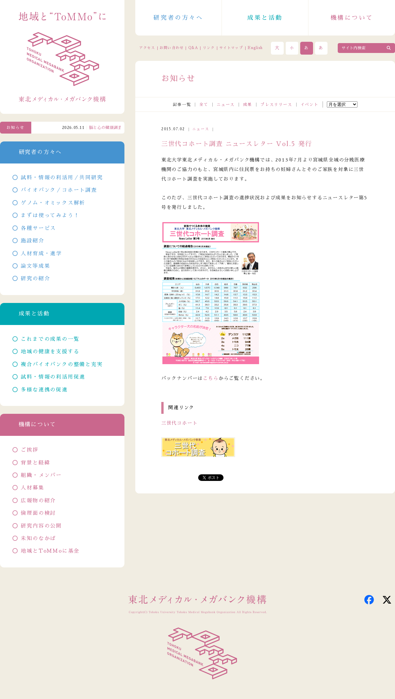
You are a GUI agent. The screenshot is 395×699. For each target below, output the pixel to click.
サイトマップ (231, 48)
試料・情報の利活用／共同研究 (62, 177)
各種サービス (38, 228)
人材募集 (32, 487)
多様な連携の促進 (44, 389)
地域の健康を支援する (50, 351)
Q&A (193, 48)
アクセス (147, 48)
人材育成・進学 (41, 253)
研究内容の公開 (41, 526)
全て (203, 105)
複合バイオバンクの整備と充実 (62, 364)
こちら (210, 378)
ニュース (226, 105)
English (255, 48)
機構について (351, 18)
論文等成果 (35, 266)
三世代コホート (179, 423)
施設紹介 (32, 240)
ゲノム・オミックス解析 (53, 203)
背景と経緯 (35, 462)
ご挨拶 (29, 450)
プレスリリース (276, 105)
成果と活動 (265, 18)
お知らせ (16, 128)
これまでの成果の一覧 (50, 339)
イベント (310, 105)
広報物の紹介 (38, 500)
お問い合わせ (171, 48)
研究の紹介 (35, 278)
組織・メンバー (41, 475)
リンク (209, 48)
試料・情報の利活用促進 (53, 377)
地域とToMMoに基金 (50, 551)
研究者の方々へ (178, 18)
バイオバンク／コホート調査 (59, 190)
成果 (247, 105)
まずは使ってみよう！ (50, 215)
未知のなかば (38, 538)
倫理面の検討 (38, 513)
